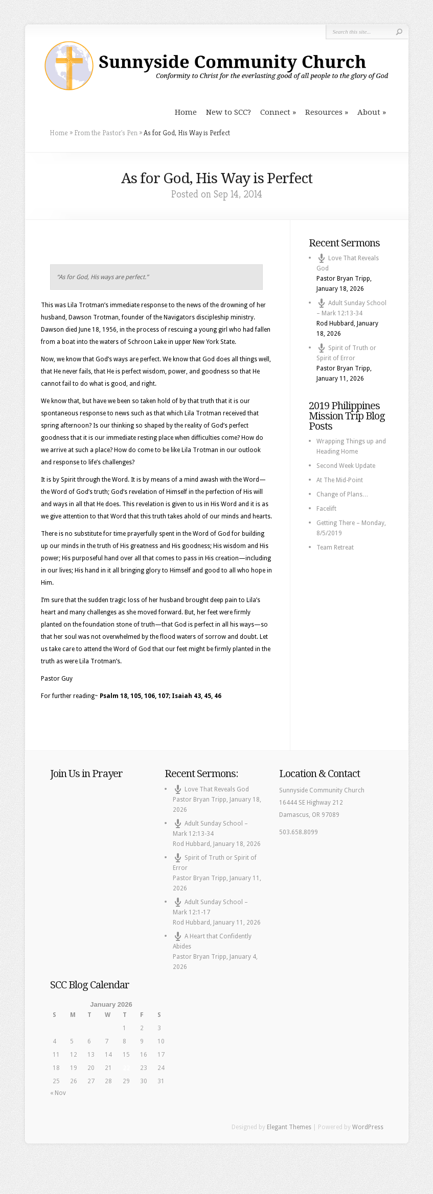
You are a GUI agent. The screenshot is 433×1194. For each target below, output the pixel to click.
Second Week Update (345, 465)
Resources (324, 112)
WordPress (367, 1127)
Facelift (326, 508)
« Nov (58, 1093)
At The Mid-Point (339, 480)
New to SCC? (228, 112)
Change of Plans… (342, 494)
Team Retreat (335, 547)
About (368, 112)
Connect (275, 112)
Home (186, 112)
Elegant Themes (289, 1127)
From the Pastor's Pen (106, 132)
